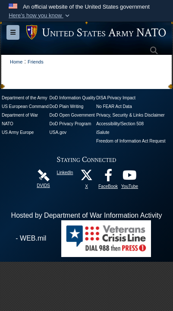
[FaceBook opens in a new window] (108, 177)
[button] (40, 15)
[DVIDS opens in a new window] (43, 174)
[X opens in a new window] (87, 177)
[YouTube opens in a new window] (130, 177)
